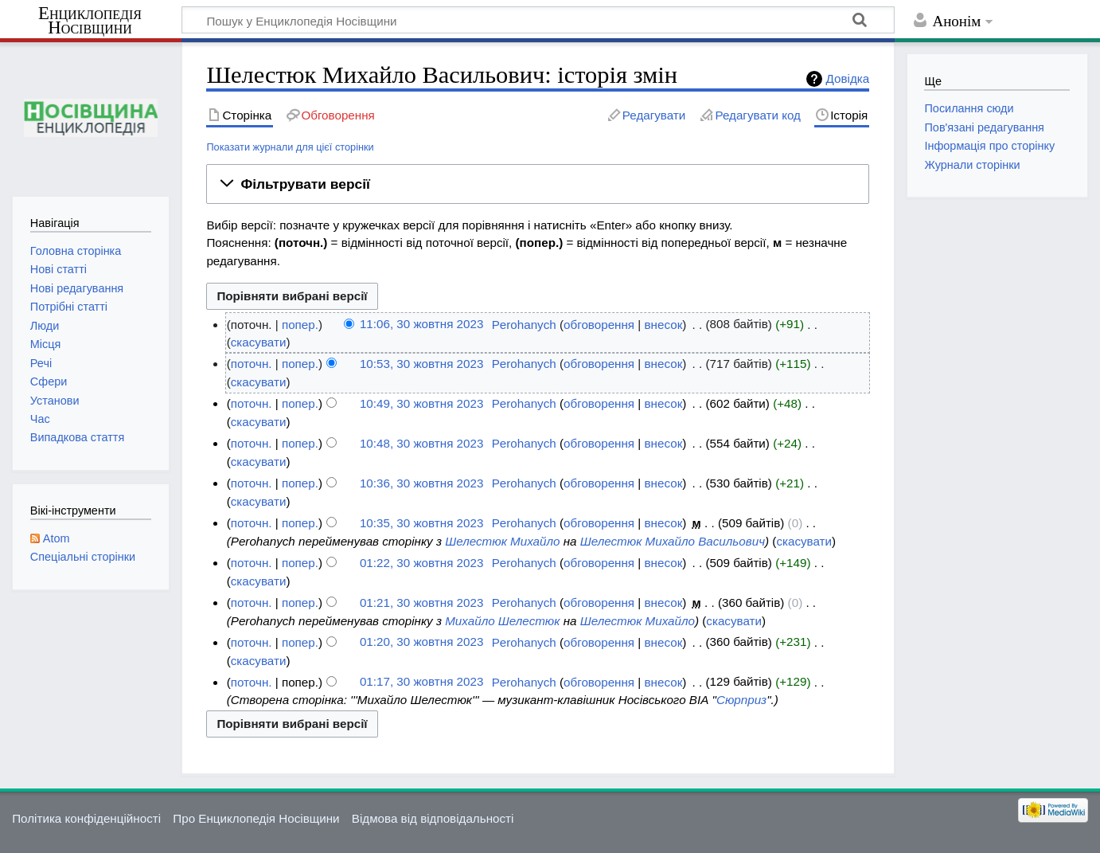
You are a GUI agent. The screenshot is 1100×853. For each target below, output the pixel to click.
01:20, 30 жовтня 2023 (421, 642)
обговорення (599, 324)
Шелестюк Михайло (502, 541)
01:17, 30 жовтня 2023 (421, 682)
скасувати (259, 342)
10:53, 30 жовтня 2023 (421, 363)
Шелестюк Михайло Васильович (672, 541)
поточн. (251, 363)
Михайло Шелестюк (502, 621)
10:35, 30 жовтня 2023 (421, 523)
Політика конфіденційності (86, 818)
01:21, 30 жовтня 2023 (421, 602)
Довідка (848, 78)
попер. (300, 324)
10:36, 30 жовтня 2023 (421, 483)
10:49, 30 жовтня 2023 (421, 403)
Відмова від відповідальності (433, 818)
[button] (538, 184)
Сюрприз (741, 699)
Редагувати (653, 115)
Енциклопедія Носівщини (90, 20)
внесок (664, 324)
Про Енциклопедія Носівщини (256, 818)
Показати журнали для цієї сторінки (289, 147)
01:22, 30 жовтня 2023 (421, 562)
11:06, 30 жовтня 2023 (421, 324)
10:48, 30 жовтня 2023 (421, 443)
